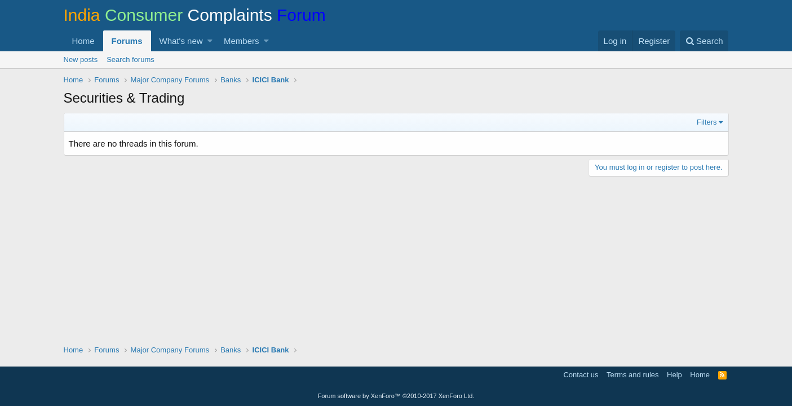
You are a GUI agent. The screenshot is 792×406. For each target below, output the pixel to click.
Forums (127, 41)
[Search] (704, 40)
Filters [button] (706, 122)
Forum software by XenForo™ (396, 395)
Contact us (580, 374)
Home (83, 41)
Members (241, 41)
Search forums (130, 59)
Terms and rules (632, 374)
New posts (81, 59)
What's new (181, 41)
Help (674, 374)
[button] (210, 40)
